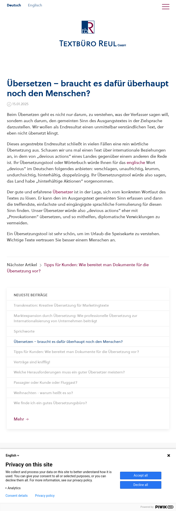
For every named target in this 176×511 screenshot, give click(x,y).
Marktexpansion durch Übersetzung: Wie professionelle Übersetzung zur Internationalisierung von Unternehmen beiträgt (75, 318)
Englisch (35, 5)
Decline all (140, 485)
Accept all (141, 475)
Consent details (17, 495)
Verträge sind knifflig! (32, 362)
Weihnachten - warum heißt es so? (43, 393)
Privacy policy (45, 495)
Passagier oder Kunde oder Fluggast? (45, 382)
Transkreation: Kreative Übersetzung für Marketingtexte (61, 305)
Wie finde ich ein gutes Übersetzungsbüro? (50, 403)
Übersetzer (63, 191)
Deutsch (14, 5)
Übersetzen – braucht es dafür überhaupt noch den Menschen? (68, 341)
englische (136, 162)
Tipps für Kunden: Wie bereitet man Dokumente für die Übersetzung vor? (76, 352)
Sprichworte (24, 331)
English (13, 455)
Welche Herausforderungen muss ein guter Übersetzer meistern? (69, 372)
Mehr (22, 419)
